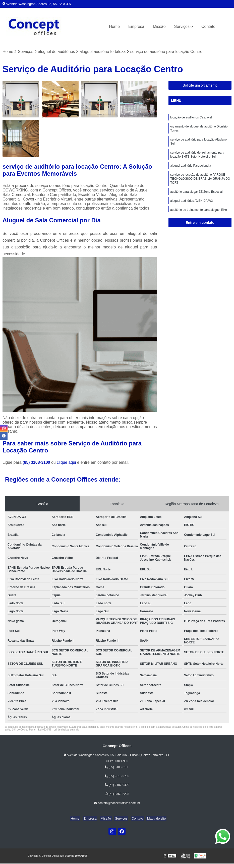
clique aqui (66, 463)
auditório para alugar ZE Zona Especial (196, 198)
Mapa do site (152, 819)
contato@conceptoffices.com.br (117, 803)
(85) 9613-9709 (117, 776)
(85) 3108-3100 (37, 463)
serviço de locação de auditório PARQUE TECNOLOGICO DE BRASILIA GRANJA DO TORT (200, 184)
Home (114, 26)
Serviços (182, 26)
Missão (159, 26)
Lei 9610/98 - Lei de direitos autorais (58, 730)
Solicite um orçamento (200, 86)
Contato (208, 26)
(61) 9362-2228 (117, 794)
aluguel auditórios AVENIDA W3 (191, 207)
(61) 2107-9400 (117, 785)
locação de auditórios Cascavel (191, 118)
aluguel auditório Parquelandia (190, 170)
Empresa (136, 26)
